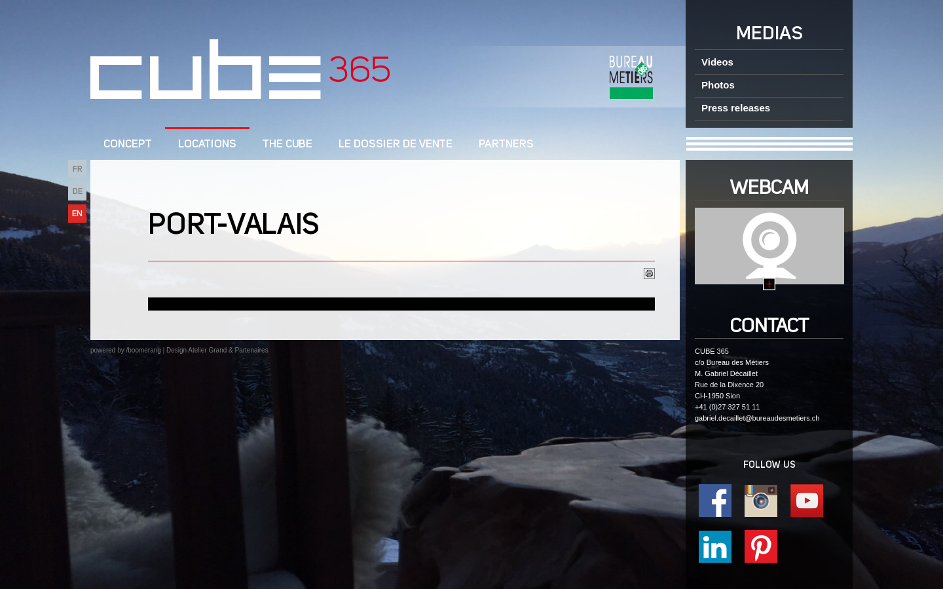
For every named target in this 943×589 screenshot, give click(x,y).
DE (78, 191)
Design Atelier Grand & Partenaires (217, 350)
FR (78, 169)
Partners (506, 144)
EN (77, 214)
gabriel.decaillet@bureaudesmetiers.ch (757, 418)
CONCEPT (127, 144)
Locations (207, 144)
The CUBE (287, 144)
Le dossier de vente (396, 144)
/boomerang (143, 350)
